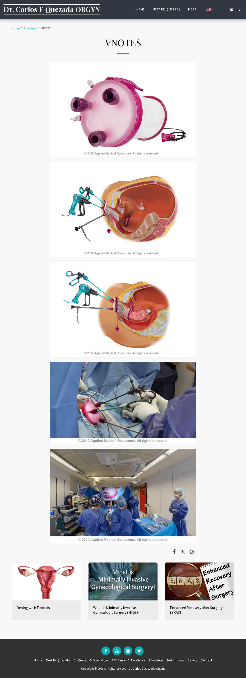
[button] (216, 9)
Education (30, 28)
